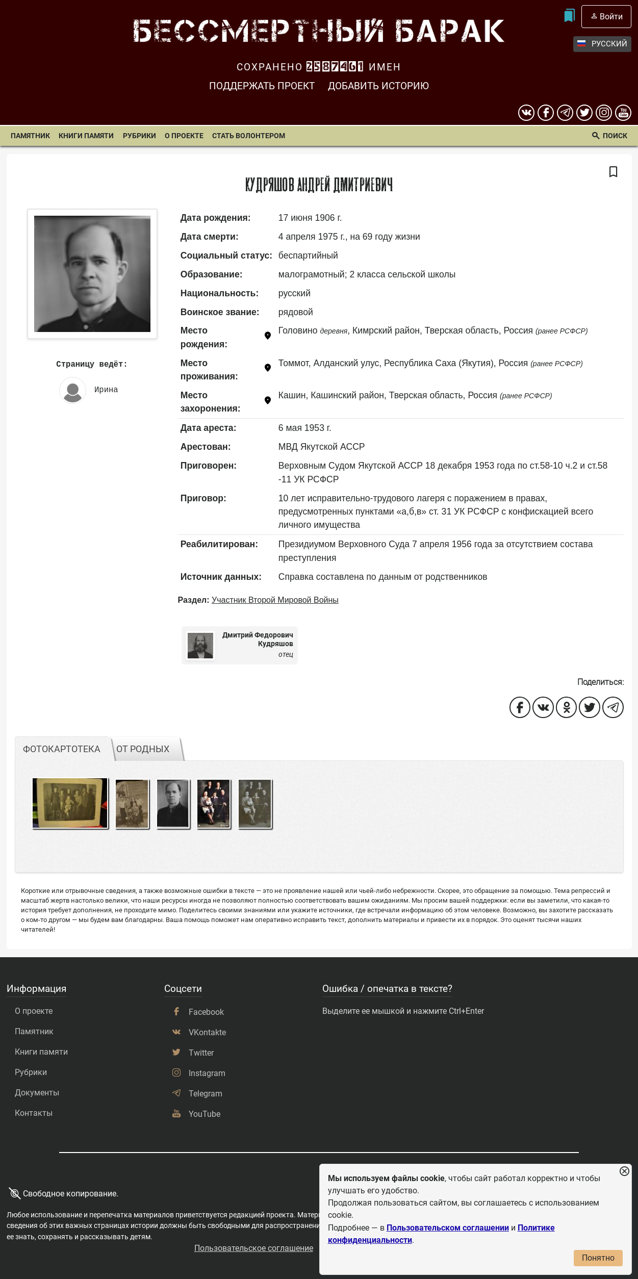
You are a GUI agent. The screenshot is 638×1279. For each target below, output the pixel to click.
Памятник (30, 136)
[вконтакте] (526, 113)
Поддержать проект (262, 86)
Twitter (201, 1053)
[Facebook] (546, 113)
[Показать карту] (268, 337)
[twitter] (584, 113)
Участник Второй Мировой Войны (275, 600)
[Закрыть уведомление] (624, 1171)
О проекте (184, 136)
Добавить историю (378, 86)
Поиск (615, 136)
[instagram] (604, 113)
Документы (37, 1092)
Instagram (207, 1073)
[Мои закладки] (568, 16)
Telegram (205, 1093)
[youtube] (623, 113)
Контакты (34, 1113)
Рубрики (139, 136)
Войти (611, 16)
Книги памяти (86, 136)
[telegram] (565, 113)
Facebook (206, 1012)
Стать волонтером (248, 136)
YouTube (204, 1114)
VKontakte (207, 1032)
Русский (602, 44)
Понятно (598, 1258)
